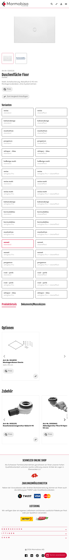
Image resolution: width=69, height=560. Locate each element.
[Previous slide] (4, 356)
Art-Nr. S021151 (20, 425)
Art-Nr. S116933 (20, 361)
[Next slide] (64, 356)
